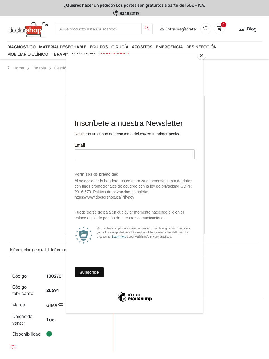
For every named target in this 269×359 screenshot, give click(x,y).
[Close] (201, 55)
